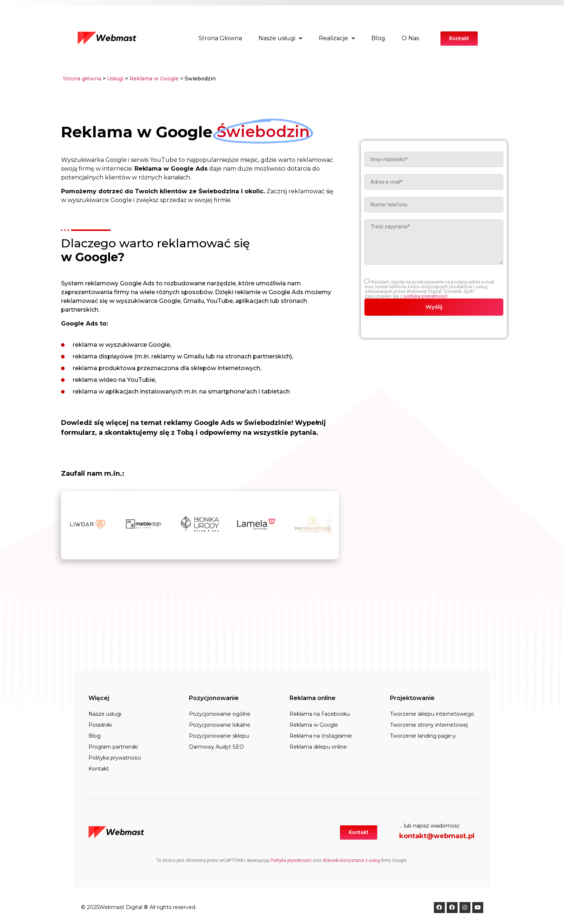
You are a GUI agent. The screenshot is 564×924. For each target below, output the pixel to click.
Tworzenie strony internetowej (429, 725)
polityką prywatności (425, 296)
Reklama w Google (154, 78)
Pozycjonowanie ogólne (219, 714)
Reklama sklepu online (318, 747)
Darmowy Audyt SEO (216, 747)
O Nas (410, 38)
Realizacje (337, 38)
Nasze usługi (280, 38)
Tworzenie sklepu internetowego (432, 714)
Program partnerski (113, 747)
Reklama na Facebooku (319, 714)
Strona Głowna (220, 38)
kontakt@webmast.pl (436, 836)
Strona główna (82, 78)
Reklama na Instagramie (320, 736)
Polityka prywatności (114, 757)
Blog (378, 38)
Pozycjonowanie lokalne (219, 725)
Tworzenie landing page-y (423, 736)
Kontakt (98, 768)
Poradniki (100, 725)
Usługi (115, 78)
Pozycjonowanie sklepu (219, 736)
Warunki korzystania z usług (351, 860)
